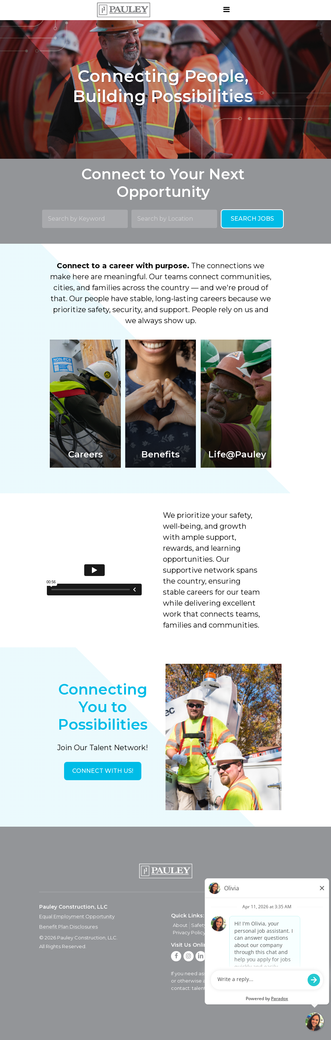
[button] (102, 771)
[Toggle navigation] (226, 9)
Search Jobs (252, 218)
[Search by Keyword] (85, 219)
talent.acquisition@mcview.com (230, 988)
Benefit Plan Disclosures (68, 926)
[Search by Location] (174, 219)
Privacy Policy (189, 932)
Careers (241, 925)
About (180, 925)
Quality (219, 925)
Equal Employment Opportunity (77, 916)
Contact (264, 925)
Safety (199, 925)
